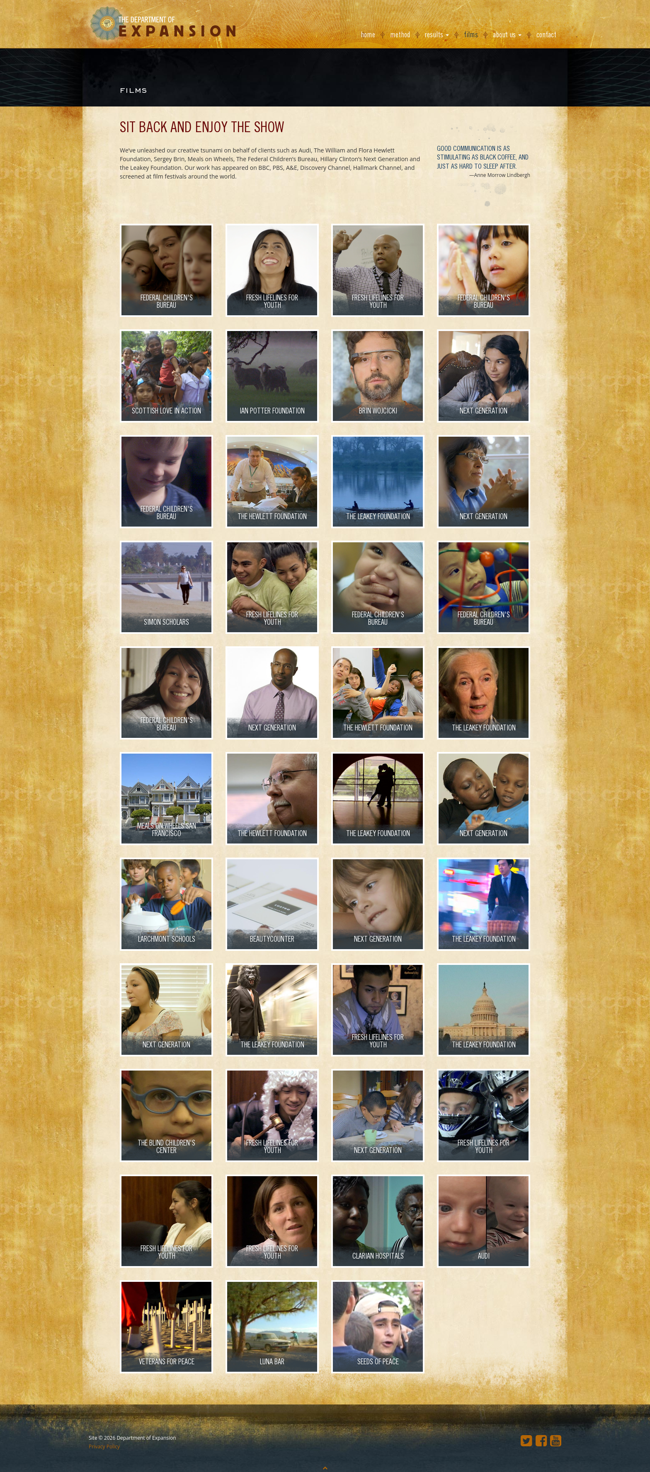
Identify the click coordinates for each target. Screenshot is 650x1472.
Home (368, 35)
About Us (507, 35)
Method (400, 35)
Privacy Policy (104, 1446)
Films (471, 35)
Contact (546, 35)
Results (437, 35)
